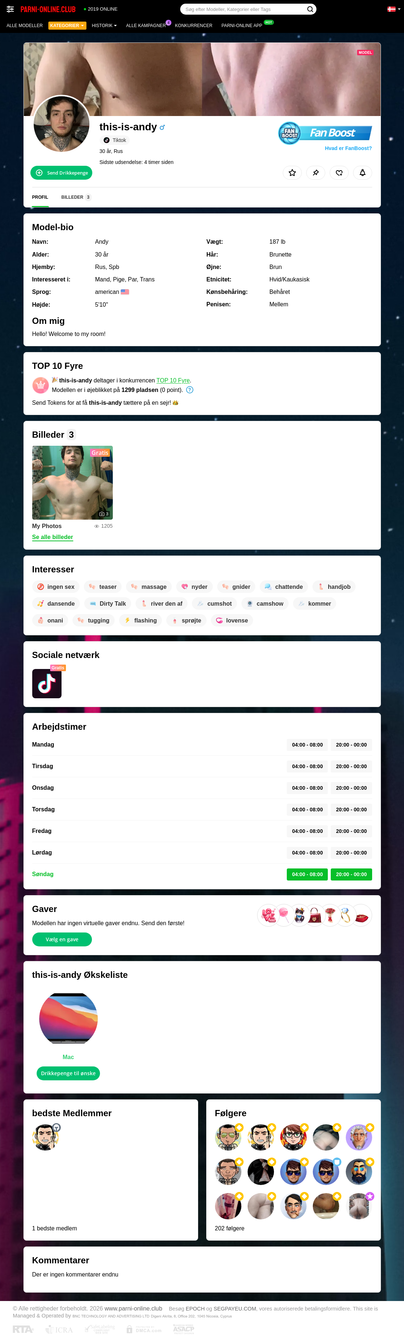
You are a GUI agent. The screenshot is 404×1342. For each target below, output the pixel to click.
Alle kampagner (147, 25)
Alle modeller (25, 25)
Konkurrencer (193, 25)
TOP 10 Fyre (173, 380)
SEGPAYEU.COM (235, 1309)
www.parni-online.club (133, 1308)
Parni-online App (244, 25)
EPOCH (195, 1309)
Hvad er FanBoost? (348, 148)
